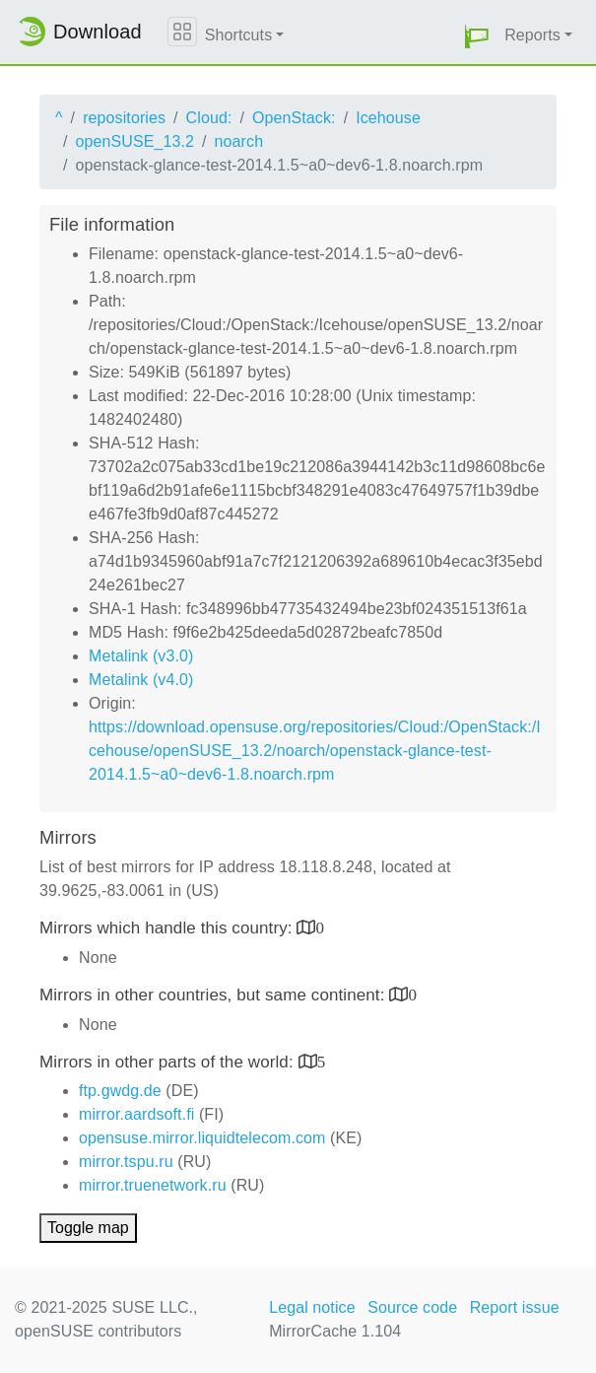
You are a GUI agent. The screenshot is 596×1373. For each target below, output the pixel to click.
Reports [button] (532, 35)
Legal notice (312, 1307)
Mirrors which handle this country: (168, 928)
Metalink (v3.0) (141, 656)
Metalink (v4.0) (141, 679)
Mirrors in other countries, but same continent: (214, 995)
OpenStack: (294, 117)
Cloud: (209, 117)
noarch (239, 141)
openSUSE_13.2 (135, 141)
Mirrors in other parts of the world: (168, 1062)
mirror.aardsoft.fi (136, 1114)
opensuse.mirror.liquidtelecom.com (202, 1138)
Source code (412, 1307)
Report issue (515, 1307)
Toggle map (88, 1227)
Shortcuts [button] (239, 35)
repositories (124, 117)
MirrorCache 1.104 (335, 1331)
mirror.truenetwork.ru (153, 1185)
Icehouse (388, 117)
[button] (477, 36)
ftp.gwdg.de (120, 1090)
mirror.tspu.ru (126, 1161)
